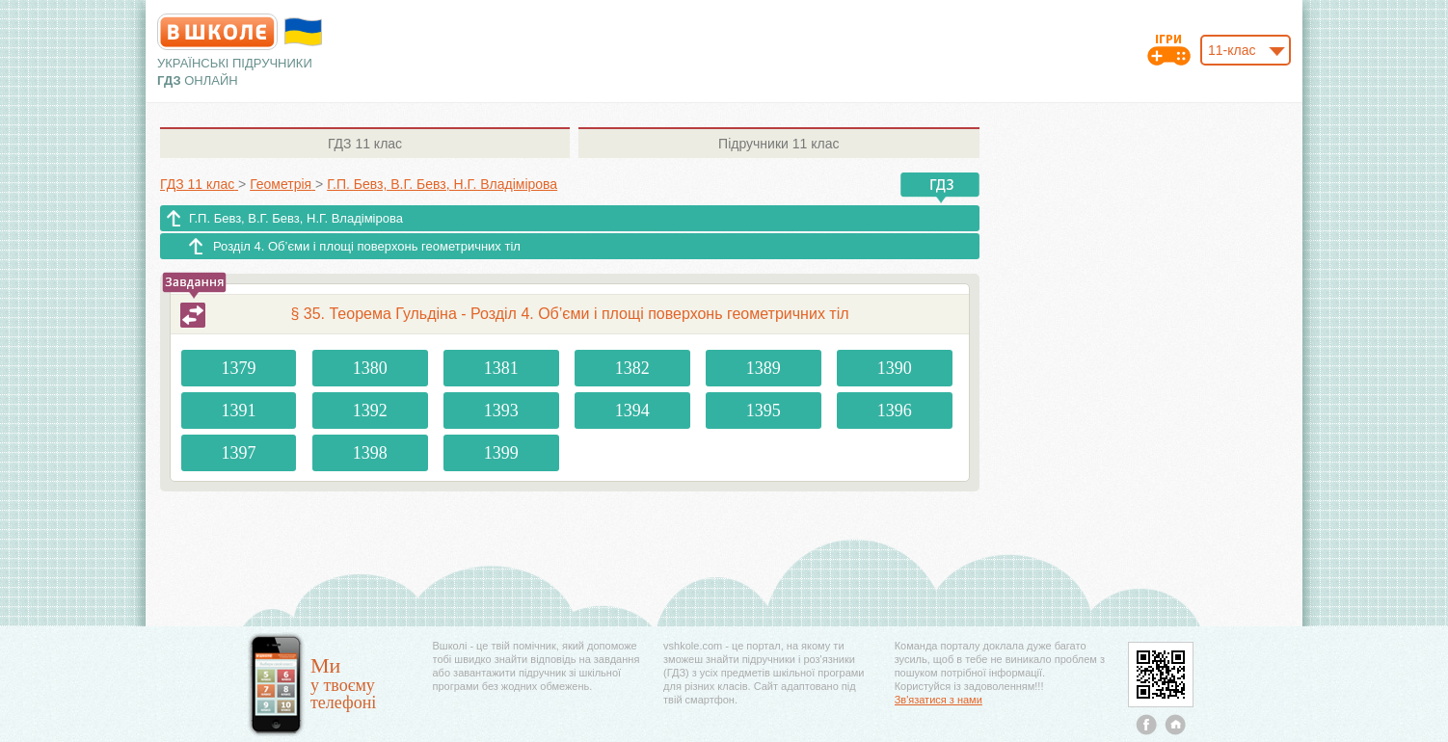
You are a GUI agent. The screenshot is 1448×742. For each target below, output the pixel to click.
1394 (632, 410)
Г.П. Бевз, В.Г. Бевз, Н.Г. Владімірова (296, 218)
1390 (894, 368)
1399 (501, 453)
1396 (894, 410)
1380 (370, 368)
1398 (370, 453)
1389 (763, 368)
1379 (239, 368)
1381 (501, 368)
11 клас (365, 143)
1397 (239, 453)
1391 (239, 410)
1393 (501, 410)
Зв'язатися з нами (938, 699)
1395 (763, 410)
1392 (370, 410)
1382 (632, 368)
